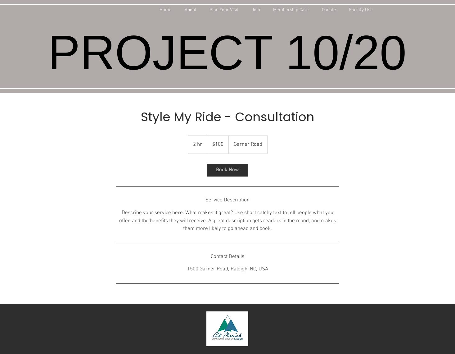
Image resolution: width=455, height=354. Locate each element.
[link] (227, 170)
